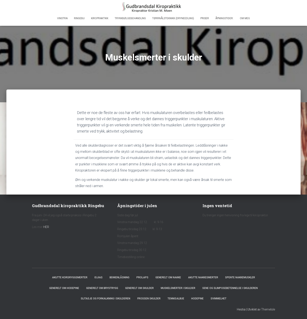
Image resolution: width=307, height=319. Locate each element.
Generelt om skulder (139, 288)
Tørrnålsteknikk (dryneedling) (173, 18)
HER (46, 227)
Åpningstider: (224, 18)
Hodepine (197, 298)
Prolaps (142, 277)
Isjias (98, 277)
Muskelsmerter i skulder (178, 288)
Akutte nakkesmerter (203, 277)
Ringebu (79, 18)
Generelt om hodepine (64, 288)
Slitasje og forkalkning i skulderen (105, 298)
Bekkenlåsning (119, 277)
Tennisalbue (176, 298)
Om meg (245, 18)
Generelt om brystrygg (102, 288)
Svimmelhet (218, 298)
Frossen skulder (149, 298)
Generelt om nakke (168, 277)
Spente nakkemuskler (240, 277)
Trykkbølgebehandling (130, 18)
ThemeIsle (268, 309)
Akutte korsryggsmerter (69, 277)
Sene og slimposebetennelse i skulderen (230, 288)
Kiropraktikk (99, 18)
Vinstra (62, 18)
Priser (204, 18)
